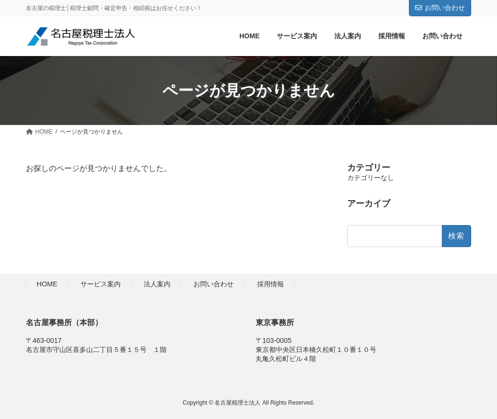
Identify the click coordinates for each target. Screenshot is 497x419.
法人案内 (157, 284)
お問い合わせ (440, 7)
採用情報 (270, 284)
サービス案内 (100, 284)
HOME (47, 284)
